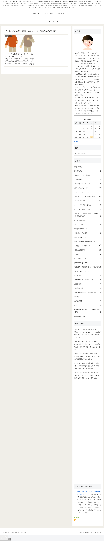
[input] (87, 153)
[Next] (6, 538)
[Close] (9, 539)
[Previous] (2, 538)
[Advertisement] (87, 432)
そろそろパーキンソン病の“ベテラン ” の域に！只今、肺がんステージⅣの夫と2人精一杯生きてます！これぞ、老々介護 (87, 345)
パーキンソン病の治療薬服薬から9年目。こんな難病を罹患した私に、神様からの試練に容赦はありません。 (87, 365)
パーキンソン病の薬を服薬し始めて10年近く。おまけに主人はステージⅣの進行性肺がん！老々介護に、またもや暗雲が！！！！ (87, 333)
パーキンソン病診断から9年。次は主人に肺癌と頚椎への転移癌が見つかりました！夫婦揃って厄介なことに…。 (87, 356)
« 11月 (76, 141)
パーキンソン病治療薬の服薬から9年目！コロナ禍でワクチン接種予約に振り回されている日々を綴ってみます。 (87, 375)
